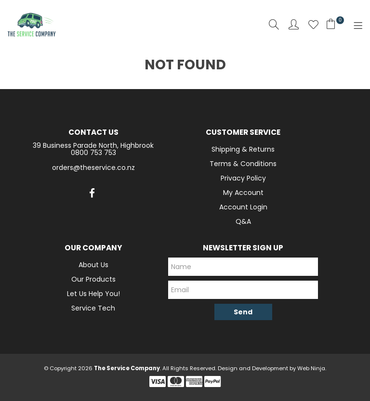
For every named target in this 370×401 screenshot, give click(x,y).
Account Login (243, 207)
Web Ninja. (311, 368)
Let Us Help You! (93, 293)
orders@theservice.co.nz (93, 167)
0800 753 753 (93, 152)
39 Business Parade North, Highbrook (93, 145)
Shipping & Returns (243, 149)
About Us (93, 265)
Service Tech (93, 308)
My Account (243, 192)
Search (274, 24)
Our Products (93, 279)
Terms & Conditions (243, 163)
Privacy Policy (243, 178)
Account (294, 24)
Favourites (313, 24)
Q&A (243, 221)
